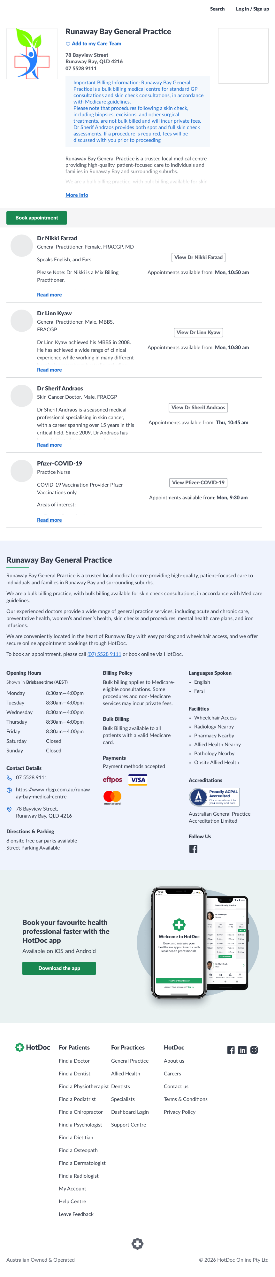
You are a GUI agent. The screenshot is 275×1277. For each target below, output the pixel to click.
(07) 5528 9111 (104, 654)
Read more (49, 294)
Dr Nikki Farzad (57, 239)
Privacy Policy (179, 1112)
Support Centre (128, 1124)
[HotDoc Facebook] (231, 1050)
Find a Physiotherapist (84, 1086)
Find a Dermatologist (82, 1163)
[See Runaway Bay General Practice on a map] (243, 55)
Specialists (123, 1099)
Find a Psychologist (80, 1124)
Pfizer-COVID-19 (59, 464)
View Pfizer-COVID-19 (198, 482)
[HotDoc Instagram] (254, 1050)
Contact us (176, 1086)
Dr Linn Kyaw (54, 314)
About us (174, 1061)
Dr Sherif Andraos (60, 389)
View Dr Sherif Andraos (198, 407)
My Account (72, 1188)
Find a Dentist (74, 1073)
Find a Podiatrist (77, 1099)
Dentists (120, 1086)
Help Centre (72, 1201)
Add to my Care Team (93, 43)
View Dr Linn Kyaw (198, 332)
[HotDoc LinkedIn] (242, 1050)
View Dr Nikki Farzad (198, 257)
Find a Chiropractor (81, 1112)
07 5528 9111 (31, 777)
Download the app (59, 968)
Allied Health (125, 1073)
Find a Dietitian (76, 1137)
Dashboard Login (130, 1112)
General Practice (130, 1061)
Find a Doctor (74, 1061)
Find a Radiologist (79, 1176)
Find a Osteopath (78, 1150)
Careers (172, 1073)
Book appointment (36, 217)
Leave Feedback (76, 1214)
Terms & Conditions (186, 1099)
